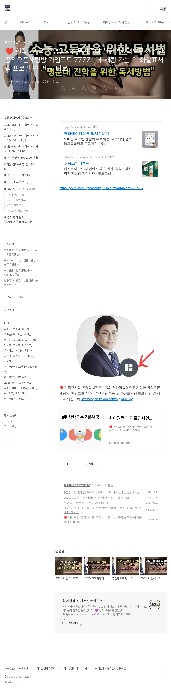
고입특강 (22, 377)
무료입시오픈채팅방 (78, 22)
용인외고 (8, 350)
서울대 (7, 361)
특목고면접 (9, 334)
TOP (163, 670)
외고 (20, 334)
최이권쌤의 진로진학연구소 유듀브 (20, 369)
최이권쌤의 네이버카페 (16, 668)
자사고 (16, 345)
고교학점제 (27, 356)
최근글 (7, 297)
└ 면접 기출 (15, 205)
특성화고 (8, 393)
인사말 (48, 22)
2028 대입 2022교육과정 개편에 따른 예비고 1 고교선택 (99, 492)
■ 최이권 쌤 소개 (17, 175)
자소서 (16, 329)
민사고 (7, 345)
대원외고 (26, 345)
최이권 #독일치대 (24, 350)
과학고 (33, 388)
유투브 (7, 441)
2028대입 (9, 339)
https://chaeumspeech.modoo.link (85, 157)
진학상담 (22, 388)
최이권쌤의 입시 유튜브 (118, 22)
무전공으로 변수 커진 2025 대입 (84, 502)
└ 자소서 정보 (17, 200)
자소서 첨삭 (10, 388)
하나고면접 (9, 377)
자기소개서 (21, 393)
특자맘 (7, 329)
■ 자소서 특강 (16, 182)
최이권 (7, 356)
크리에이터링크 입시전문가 (86, 133)
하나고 (25, 329)
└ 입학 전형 (15, 194)
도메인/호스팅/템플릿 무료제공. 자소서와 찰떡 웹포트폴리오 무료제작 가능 (98, 141)
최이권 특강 (23, 339)
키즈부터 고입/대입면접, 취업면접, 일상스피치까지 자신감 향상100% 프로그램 (98, 171)
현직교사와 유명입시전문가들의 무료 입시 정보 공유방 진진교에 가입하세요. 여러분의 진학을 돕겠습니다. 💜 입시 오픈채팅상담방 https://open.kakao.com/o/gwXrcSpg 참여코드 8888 (104, 610)
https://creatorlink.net (77, 127)
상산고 (27, 334)
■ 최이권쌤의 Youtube (77, 485)
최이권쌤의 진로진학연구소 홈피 (111, 668)
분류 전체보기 (18, 118)
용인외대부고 (24, 382)
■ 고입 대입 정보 (19, 188)
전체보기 (26, 22)
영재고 (21, 398)
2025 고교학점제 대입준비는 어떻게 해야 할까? (94, 497)
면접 (34, 339)
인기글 (19, 297)
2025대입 (9, 382)
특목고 (16, 356)
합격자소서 (9, 398)
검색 (153, 8)
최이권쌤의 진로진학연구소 (82, 601)
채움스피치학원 (77, 163)
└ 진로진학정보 (17, 210)
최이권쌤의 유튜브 (46, 668)
